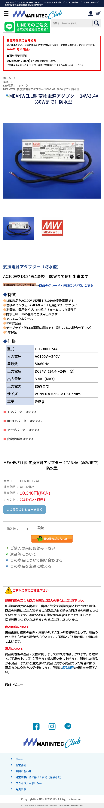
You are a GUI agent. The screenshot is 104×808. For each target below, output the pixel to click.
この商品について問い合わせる (36, 560)
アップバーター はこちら (23, 430)
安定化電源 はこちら (20, 439)
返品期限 (68, 667)
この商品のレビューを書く (25, 509)
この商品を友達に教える (30, 566)
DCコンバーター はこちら (24, 421)
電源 (5, 81)
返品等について (23, 554)
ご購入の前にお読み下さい (32, 548)
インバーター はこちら (22, 412)
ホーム (7, 78)
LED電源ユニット (13, 85)
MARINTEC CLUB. (46, 799)
